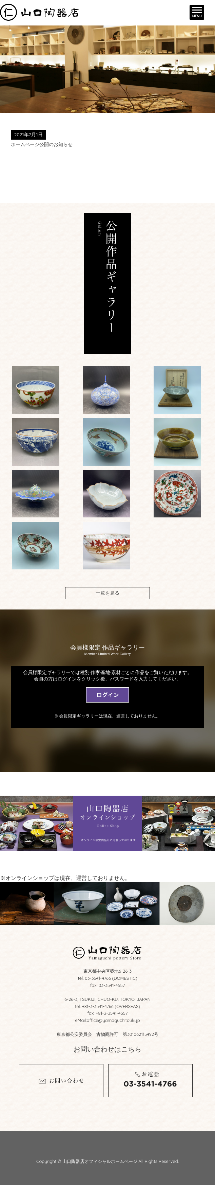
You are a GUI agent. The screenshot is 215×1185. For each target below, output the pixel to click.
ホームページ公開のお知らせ (42, 144)
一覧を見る (107, 593)
